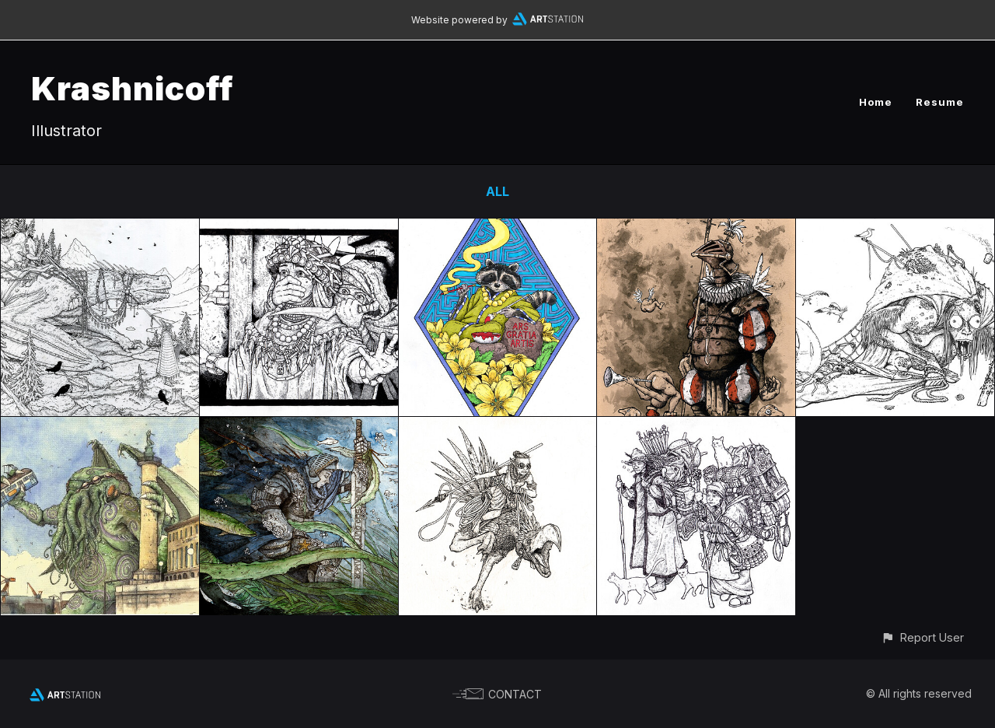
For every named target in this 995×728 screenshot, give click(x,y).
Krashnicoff (132, 88)
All (497, 191)
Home (875, 102)
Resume (940, 102)
